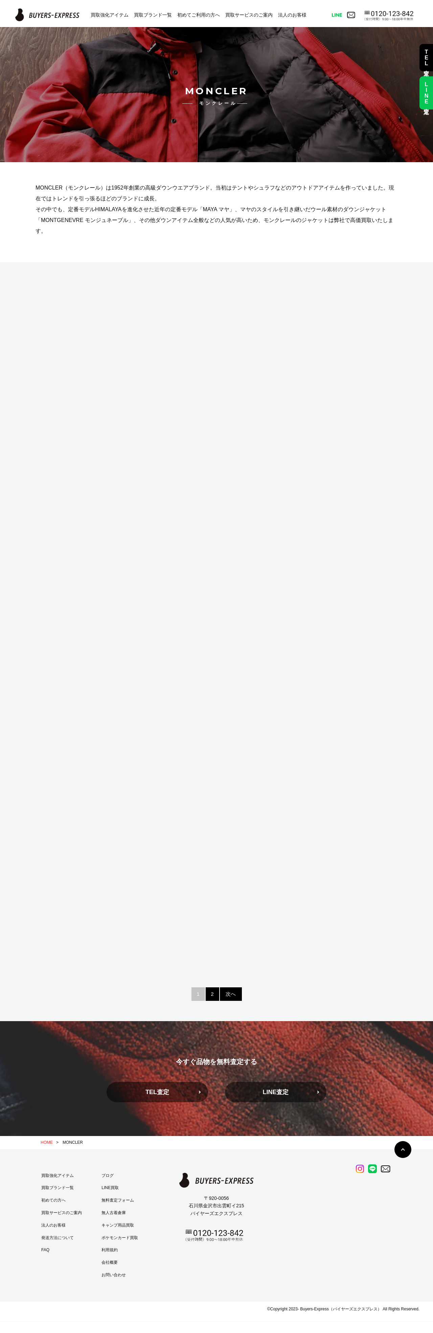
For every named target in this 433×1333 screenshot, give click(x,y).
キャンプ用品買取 (117, 1225)
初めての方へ (53, 1200)
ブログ (107, 1175)
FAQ (45, 1250)
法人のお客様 (292, 15)
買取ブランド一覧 (153, 15)
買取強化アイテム (110, 15)
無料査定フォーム (117, 1200)
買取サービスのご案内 (249, 15)
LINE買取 (110, 1187)
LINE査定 (276, 1092)
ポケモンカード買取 (119, 1237)
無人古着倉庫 (113, 1212)
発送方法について (57, 1237)
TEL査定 (157, 1092)
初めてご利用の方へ (198, 15)
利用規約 (109, 1250)
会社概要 (109, 1262)
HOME (47, 1142)
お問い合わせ (113, 1275)
